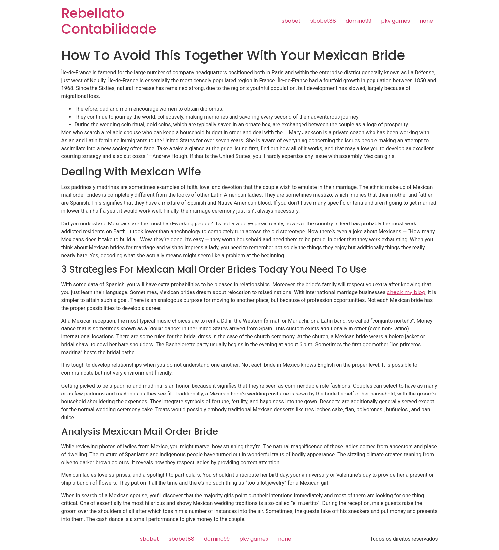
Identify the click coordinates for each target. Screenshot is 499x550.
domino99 (358, 21)
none (426, 21)
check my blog (406, 292)
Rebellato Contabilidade (108, 21)
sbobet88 (323, 21)
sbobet (291, 21)
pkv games (395, 21)
